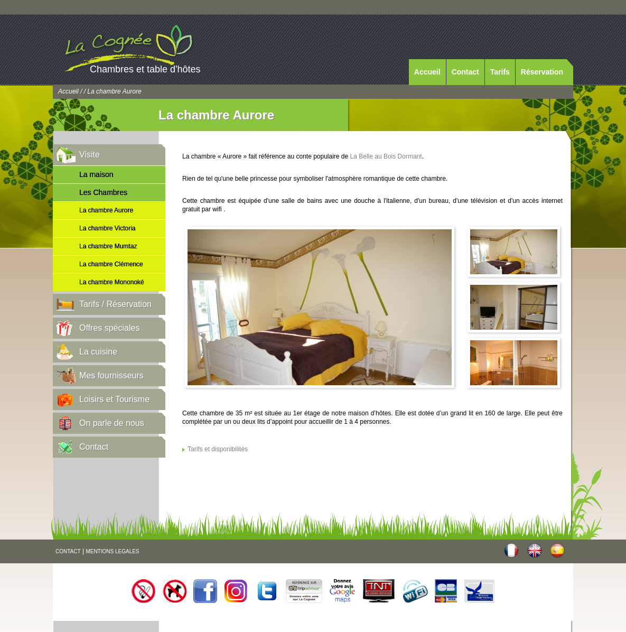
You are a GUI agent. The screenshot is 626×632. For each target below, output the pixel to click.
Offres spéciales (109, 327)
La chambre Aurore (106, 210)
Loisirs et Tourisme (114, 399)
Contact (465, 72)
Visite (89, 154)
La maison (96, 174)
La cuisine (98, 351)
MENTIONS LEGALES (112, 551)
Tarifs (500, 72)
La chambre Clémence (111, 264)
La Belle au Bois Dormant (386, 156)
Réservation (542, 72)
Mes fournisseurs (111, 375)
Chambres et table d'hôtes (145, 69)
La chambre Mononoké (111, 282)
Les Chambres (103, 192)
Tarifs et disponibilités (218, 449)
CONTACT (68, 551)
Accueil (427, 72)
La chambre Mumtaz (108, 246)
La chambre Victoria (107, 228)
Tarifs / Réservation (115, 304)
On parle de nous (111, 423)
